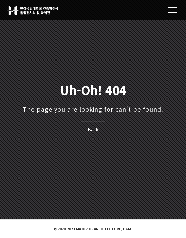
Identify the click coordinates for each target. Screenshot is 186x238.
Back (93, 129)
